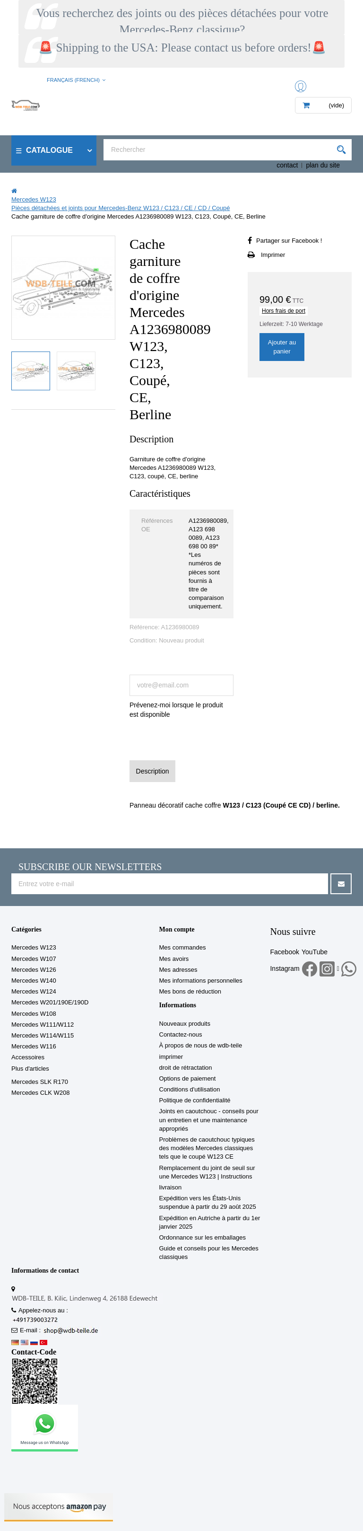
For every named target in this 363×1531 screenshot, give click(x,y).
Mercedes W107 (33, 958)
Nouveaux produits (184, 1023)
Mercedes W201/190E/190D (49, 1002)
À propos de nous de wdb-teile (200, 1045)
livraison (170, 1187)
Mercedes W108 (33, 1013)
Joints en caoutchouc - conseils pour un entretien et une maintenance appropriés (209, 1120)
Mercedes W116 (33, 1046)
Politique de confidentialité (195, 1100)
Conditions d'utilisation (189, 1089)
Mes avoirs (174, 958)
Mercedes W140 (33, 980)
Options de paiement (187, 1078)
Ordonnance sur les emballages (202, 1237)
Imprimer (273, 254)
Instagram (284, 968)
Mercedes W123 (33, 947)
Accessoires (27, 1057)
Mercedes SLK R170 (39, 1081)
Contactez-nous (180, 1034)
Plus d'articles (30, 1068)
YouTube (315, 952)
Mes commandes (182, 947)
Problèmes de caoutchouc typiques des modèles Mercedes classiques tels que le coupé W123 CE (207, 1148)
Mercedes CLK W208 (40, 1092)
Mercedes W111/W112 (42, 1024)
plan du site (323, 165)
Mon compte (177, 929)
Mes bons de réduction (190, 991)
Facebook (284, 952)
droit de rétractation (185, 1067)
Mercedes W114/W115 (42, 1035)
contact (287, 165)
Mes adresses (178, 969)
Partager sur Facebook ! (289, 240)
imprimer (171, 1056)
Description (152, 771)
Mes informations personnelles (200, 980)
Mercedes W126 (33, 969)
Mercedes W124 (33, 991)
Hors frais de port (283, 311)
